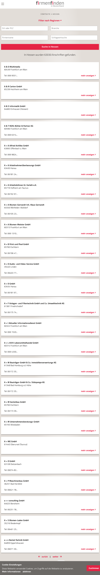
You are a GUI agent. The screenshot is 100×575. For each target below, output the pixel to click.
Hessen (56, 14)
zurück (42, 556)
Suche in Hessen (50, 47)
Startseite (45, 14)
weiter (58, 556)
